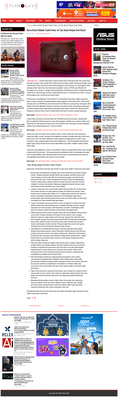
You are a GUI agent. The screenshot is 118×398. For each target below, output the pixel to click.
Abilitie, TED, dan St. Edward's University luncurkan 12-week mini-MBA (24, 318)
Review (49, 20)
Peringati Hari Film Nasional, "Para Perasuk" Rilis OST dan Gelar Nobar (108, 138)
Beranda (60, 306)
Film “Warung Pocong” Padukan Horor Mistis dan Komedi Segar (109, 127)
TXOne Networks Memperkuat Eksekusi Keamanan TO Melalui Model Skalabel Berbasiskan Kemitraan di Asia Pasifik (24, 360)
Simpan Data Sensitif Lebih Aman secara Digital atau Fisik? (109, 94)
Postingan (99, 179)
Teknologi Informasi (76, 20)
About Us (102, 20)
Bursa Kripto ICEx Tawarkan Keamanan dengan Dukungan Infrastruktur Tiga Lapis (104, 107)
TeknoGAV (65, 393)
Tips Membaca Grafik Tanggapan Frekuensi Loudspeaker (17, 126)
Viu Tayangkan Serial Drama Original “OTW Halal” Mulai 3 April (109, 117)
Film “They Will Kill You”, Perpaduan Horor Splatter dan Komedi (109, 148)
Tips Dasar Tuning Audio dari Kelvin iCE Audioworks (17, 108)
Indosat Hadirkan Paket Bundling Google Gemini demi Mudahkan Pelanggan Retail (105, 71)
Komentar (98, 182)
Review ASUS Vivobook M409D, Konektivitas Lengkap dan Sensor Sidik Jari (17, 91)
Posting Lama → (86, 306)
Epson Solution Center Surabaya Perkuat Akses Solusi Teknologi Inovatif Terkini (105, 160)
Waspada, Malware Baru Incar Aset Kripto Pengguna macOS (56, 115)
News (11, 20)
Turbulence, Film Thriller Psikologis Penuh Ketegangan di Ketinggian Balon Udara (104, 84)
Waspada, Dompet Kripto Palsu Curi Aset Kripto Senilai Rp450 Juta (58, 130)
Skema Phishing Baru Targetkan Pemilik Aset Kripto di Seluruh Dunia (59, 161)
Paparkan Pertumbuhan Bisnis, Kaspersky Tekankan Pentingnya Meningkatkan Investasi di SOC (104, 58)
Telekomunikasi (60, 20)
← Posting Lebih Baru (34, 306)
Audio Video (31, 20)
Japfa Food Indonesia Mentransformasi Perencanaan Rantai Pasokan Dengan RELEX (24, 329)
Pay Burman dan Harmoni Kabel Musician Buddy (12, 34)
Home (4, 20)
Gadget (20, 20)
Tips (40, 20)
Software (92, 20)
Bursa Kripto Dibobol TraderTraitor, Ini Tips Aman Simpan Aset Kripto (56, 30)
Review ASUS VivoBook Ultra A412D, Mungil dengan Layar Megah (17, 73)
